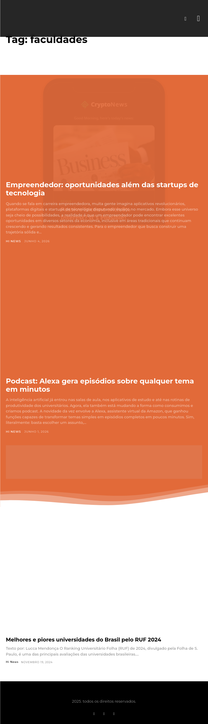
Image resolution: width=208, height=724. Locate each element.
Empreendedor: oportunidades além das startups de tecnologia (102, 188)
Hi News (13, 241)
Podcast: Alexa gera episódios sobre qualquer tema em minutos (100, 385)
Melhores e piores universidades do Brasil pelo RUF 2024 (83, 640)
